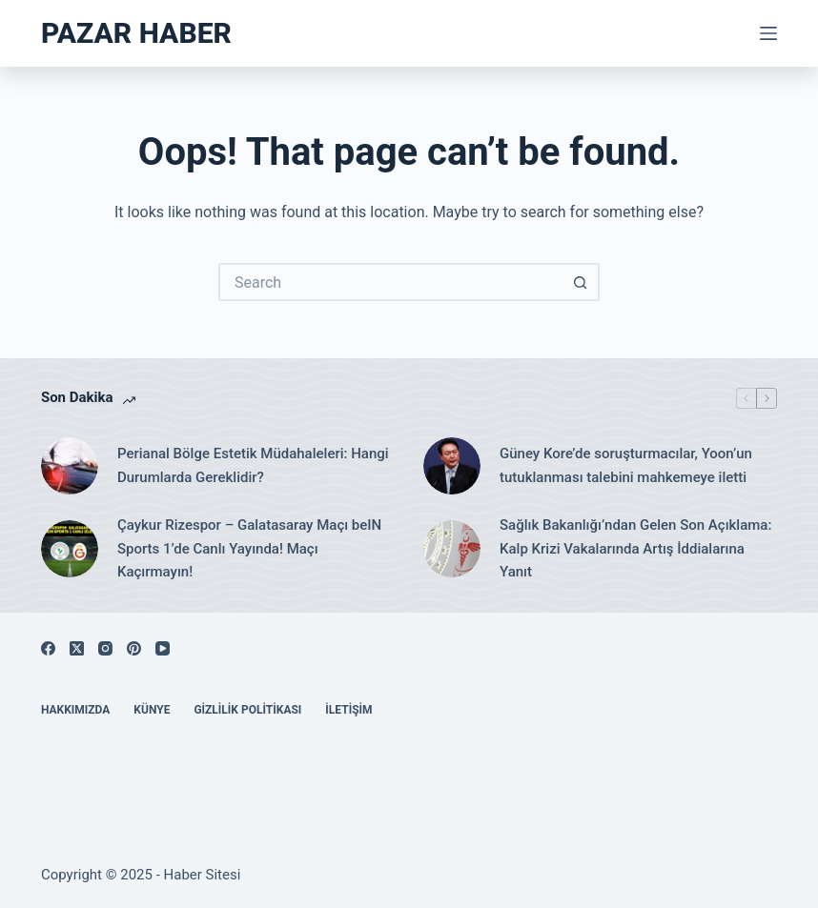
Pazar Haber (136, 33)
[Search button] (581, 282)
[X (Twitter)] (77, 648)
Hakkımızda (75, 709)
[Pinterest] (134, 648)
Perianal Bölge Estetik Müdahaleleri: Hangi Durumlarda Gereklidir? (253, 465)
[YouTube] (162, 648)
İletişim (348, 709)
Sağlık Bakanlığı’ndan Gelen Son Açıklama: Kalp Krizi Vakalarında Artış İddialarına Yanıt (635, 548)
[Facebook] (48, 648)
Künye (151, 709)
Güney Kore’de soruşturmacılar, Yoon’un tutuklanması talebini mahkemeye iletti (626, 465)
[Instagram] (105, 648)
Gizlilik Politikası (247, 709)
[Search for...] (390, 282)
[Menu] (768, 33)
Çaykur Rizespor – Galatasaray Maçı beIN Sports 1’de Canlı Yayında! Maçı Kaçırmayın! (249, 548)
